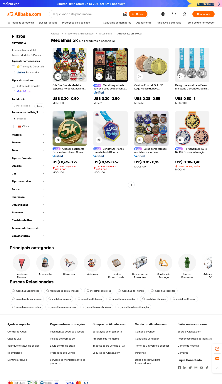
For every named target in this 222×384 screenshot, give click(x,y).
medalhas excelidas (163, 290)
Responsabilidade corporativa (195, 338)
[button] (125, 14)
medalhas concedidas (122, 298)
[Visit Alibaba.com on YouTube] (201, 367)
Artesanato (105, 33)
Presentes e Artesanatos (79, 33)
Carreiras (183, 352)
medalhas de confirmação (133, 307)
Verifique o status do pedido (23, 345)
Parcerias (140, 352)
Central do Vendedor (147, 338)
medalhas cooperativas (62, 307)
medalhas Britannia (90, 298)
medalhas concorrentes (26, 307)
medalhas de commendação (63, 290)
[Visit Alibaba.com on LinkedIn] (184, 367)
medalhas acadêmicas (25, 290)
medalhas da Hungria (131, 290)
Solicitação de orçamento (107, 331)
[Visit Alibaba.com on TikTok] (207, 367)
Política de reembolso (62, 338)
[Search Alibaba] (86, 14)
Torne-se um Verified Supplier (152, 345)
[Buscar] (138, 14)
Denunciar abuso (17, 359)
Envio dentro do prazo (62, 345)
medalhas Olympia (184, 298)
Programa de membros (105, 338)
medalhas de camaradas (26, 298)
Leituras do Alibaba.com (106, 352)
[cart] (174, 14)
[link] (217, 349)
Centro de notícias (188, 345)
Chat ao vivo (14, 338)
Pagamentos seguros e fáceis (67, 331)
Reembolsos (14, 352)
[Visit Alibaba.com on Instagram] (196, 367)
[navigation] (28, 136)
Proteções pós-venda (62, 352)
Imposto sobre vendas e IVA (108, 345)
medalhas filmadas (154, 298)
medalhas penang (59, 298)
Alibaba (55, 33)
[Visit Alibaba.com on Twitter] (190, 367)
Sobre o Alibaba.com (189, 331)
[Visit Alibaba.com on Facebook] (179, 367)
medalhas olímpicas (99, 290)
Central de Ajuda (16, 331)
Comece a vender (145, 331)
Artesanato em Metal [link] (129, 33)
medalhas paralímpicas (97, 307)
